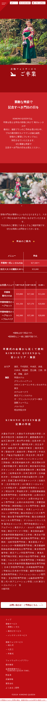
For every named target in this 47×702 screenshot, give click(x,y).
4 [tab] (29, 206)
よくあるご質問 (12, 688)
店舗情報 (9, 679)
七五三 (11, 649)
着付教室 (9, 665)
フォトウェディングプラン (17, 660)
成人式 (11, 645)
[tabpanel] (23, 188)
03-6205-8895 (25, 3)
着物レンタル (13, 627)
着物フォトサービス (14, 642)
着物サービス (11, 624)
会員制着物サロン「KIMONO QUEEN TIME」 (18, 670)
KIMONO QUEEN (27, 695)
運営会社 (9, 683)
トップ (8, 620)
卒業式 (11, 654)
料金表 (8, 675)
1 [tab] (18, 206)
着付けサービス (14, 631)
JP (12, 3)
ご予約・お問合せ (38, 3)
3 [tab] (25, 206)
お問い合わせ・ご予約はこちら (24, 605)
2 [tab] (21, 206)
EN (16, 3)
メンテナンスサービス (17, 635)
